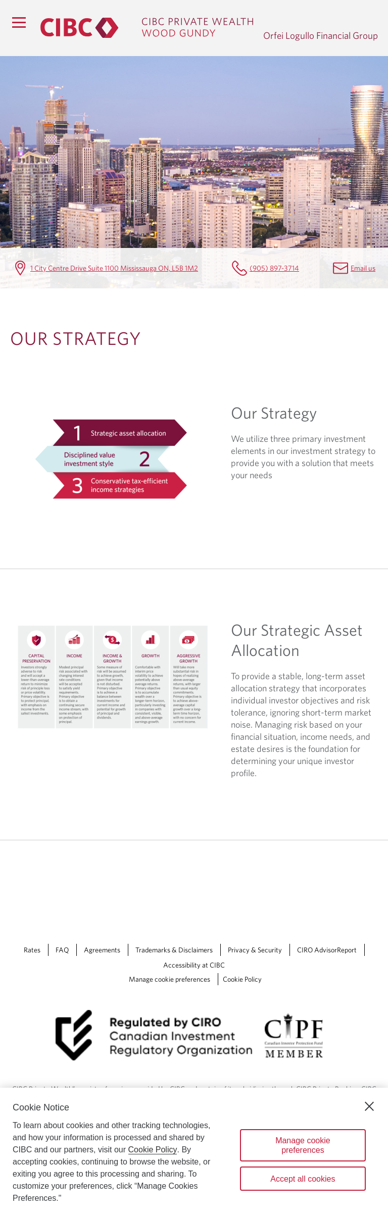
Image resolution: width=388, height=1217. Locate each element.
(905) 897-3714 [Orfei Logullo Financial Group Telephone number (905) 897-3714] (274, 268)
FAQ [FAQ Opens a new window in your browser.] (62, 950)
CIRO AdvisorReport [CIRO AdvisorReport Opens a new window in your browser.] (327, 950)
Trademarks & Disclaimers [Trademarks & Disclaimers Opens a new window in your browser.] (174, 950)
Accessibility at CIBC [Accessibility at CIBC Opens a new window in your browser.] (194, 965)
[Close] (369, 1106)
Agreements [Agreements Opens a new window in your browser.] (102, 950)
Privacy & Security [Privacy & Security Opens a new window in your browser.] (255, 950)
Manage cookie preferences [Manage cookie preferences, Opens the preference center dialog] (302, 1145)
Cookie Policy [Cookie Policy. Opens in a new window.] (152, 1149)
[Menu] (19, 22)
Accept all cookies (302, 1179)
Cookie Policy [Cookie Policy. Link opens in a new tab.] (242, 979)
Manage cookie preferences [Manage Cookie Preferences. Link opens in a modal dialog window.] (169, 979)
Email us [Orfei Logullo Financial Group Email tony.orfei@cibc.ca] (363, 268)
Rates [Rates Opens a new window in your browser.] (32, 950)
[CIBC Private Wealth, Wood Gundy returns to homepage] (146, 28)
